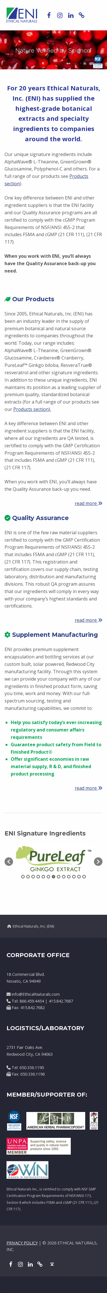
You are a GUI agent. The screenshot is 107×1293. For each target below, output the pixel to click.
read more (86, 503)
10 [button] (68, 876)
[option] (53, 859)
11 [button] (74, 876)
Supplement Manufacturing (51, 634)
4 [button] (38, 876)
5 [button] (43, 876)
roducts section (32, 409)
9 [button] (63, 876)
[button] (9, 861)
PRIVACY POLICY (22, 1243)
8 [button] (58, 876)
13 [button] (84, 876)
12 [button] (79, 876)
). (50, 409)
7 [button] (53, 876)
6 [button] (48, 876)
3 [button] (33, 876)
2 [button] (28, 876)
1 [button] (23, 876)
